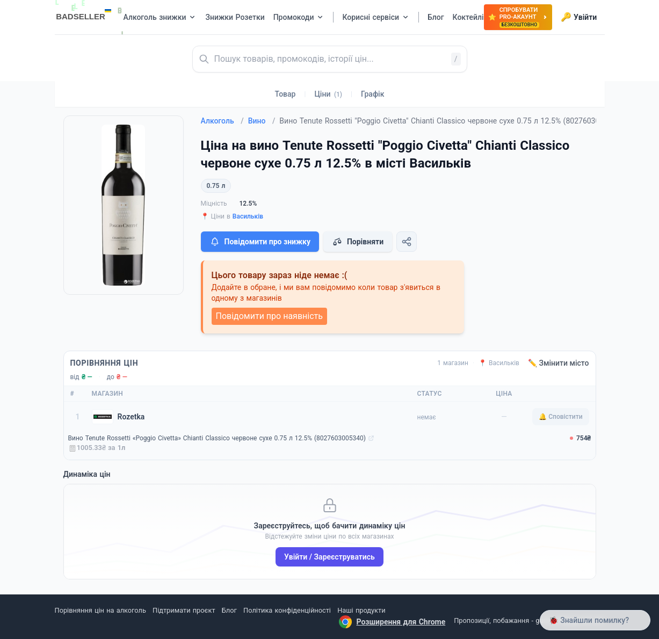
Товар (285, 94)
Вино (262, 121)
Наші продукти (361, 610)
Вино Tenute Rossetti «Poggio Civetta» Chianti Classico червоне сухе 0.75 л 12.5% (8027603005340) (217, 438)
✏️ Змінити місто (558, 363)
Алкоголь (222, 121)
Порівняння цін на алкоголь (100, 610)
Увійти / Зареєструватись (329, 557)
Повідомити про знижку (259, 241)
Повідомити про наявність (269, 316)
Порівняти (357, 241)
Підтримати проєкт (184, 610)
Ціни (328, 94)
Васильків (248, 216)
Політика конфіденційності (287, 610)
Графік (372, 94)
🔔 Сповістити (560, 416)
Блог (229, 610)
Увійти (579, 17)
